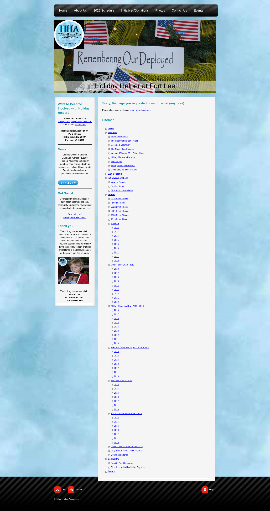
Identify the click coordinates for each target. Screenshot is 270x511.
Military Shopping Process (123, 165)
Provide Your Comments (122, 463)
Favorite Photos (118, 203)
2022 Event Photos (119, 207)
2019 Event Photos (119, 219)
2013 (116, 248)
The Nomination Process (122, 149)
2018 (116, 227)
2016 (116, 236)
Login (211, 489)
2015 (116, 240)
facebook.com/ (74, 214)
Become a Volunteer (120, 145)
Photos (111, 194)
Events (111, 471)
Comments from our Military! (124, 170)
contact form (80, 124)
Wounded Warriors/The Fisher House (128, 153)
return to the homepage (140, 110)
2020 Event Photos (119, 215)
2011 (116, 256)
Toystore (115, 223)
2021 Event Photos (119, 211)
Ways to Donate (118, 182)
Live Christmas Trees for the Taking (127, 446)
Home (110, 128)
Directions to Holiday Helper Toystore (128, 467)
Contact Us (113, 459)
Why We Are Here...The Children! (126, 451)
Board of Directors (119, 136)
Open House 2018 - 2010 (122, 265)
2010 (116, 260)
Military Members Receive (123, 157)
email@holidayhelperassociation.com (75, 121)
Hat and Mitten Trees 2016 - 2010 (126, 413)
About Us (112, 132)
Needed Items (117, 186)
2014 (116, 244)
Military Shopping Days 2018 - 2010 (127, 306)
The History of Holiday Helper (124, 141)
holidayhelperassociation (74, 217)
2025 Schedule (115, 174)
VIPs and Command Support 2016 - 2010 (130, 347)
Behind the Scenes (119, 455)
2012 (116, 252)
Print (64, 489)
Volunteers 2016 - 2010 (121, 380)
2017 (116, 232)
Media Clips (116, 161)
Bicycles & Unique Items (122, 190)
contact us (83, 173)
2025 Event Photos (119, 198)
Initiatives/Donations (118, 178)
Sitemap (79, 489)
